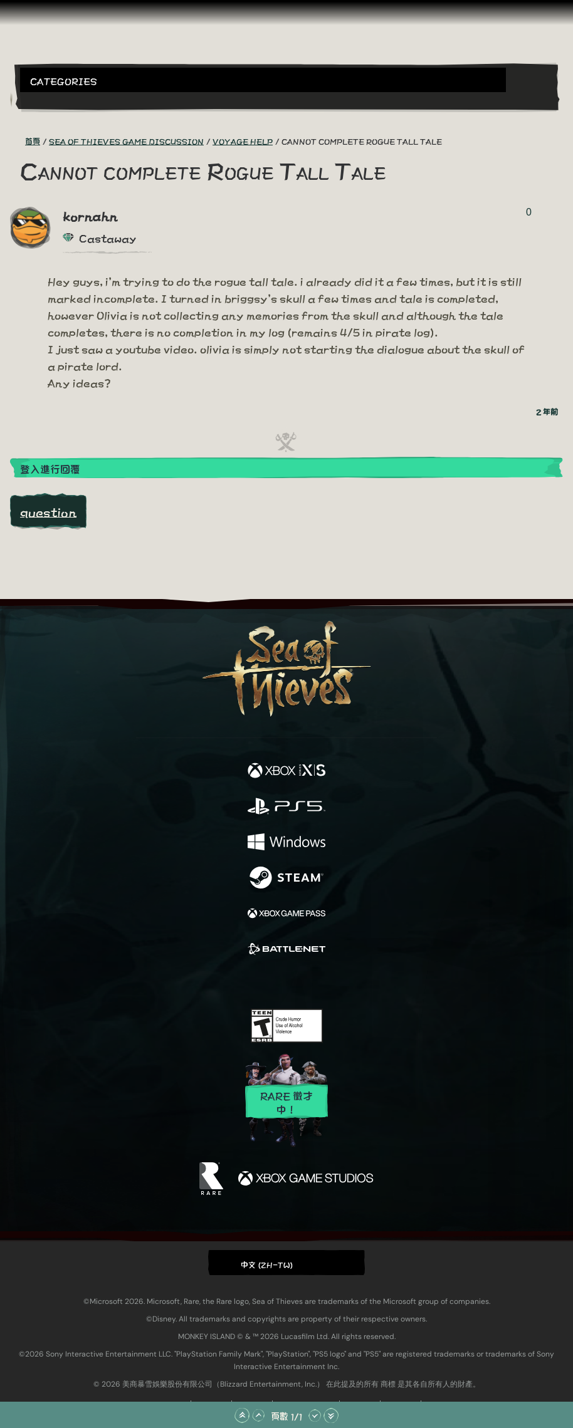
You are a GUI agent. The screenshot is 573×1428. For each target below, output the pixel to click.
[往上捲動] (258, 1415)
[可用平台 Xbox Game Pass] (286, 914)
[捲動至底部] (331, 1415)
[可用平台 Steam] (286, 878)
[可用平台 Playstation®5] (286, 807)
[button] (263, 80)
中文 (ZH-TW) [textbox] (267, 1263)
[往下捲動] (314, 1415)
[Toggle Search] (40, 99)
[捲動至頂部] (242, 1415)
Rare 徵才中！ (286, 1102)
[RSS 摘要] (17, 141)
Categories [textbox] (63, 80)
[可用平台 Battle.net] (286, 949)
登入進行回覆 (50, 468)
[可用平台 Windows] (286, 842)
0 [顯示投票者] (529, 212)
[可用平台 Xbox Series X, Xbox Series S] (286, 771)
